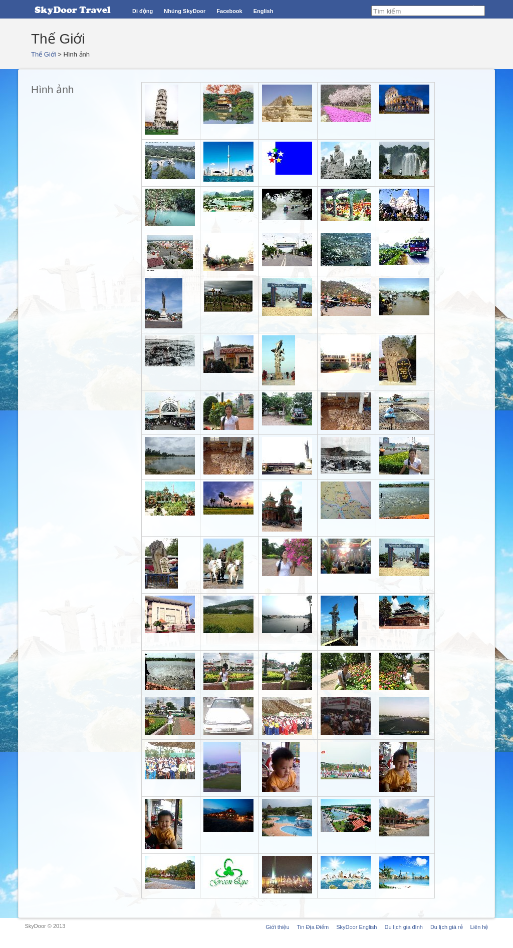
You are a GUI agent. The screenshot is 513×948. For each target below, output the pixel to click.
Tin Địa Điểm (313, 927)
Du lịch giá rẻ (446, 927)
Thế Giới (43, 54)
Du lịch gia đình (403, 927)
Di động (142, 11)
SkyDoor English (356, 927)
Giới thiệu (277, 927)
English (263, 11)
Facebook (229, 11)
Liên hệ (479, 927)
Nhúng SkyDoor (184, 11)
